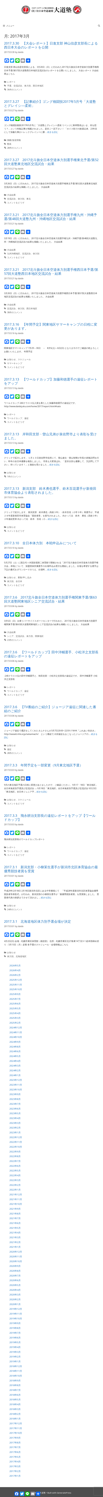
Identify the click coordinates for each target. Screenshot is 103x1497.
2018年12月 (15, 1366)
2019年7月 (15, 1332)
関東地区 (39, 636)
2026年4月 (15, 970)
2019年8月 (15, 1328)
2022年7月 (15, 1161)
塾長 (9, 143)
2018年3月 (15, 1409)
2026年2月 (15, 975)
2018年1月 (15, 1418)
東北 (28, 198)
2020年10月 (15, 1261)
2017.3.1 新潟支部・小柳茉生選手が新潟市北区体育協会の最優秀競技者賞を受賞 (51, 869)
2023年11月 (15, 1084)
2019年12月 (15, 1308)
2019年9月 (15, 1323)
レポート (11, 81)
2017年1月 (15, 1475)
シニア (10, 636)
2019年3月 (15, 1351)
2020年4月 (15, 1289)
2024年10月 (15, 1037)
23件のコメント (14, 639)
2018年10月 (15, 1375)
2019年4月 (15, 1347)
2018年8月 (15, 1385)
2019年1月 (15, 1361)
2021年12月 (15, 1194)
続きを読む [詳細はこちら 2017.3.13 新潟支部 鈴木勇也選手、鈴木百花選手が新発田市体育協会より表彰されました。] (53, 519)
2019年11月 (15, 1313)
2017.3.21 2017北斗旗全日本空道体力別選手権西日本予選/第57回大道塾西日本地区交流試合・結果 (51, 271)
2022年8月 (15, 1156)
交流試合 (18, 85)
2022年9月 (15, 1151)
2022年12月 (15, 1137)
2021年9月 (15, 1208)
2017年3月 (15, 1466)
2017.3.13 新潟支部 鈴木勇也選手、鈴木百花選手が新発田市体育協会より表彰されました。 (50, 490)
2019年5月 (15, 1342)
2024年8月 (15, 1046)
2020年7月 (15, 1275)
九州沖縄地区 (13, 253)
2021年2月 (15, 1242)
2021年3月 (15, 1237)
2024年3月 (15, 1065)
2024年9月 (15, 1041)
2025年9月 (15, 994)
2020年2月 (15, 1299)
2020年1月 (15, 1304)
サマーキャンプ (14, 363)
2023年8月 (15, 1099)
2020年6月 (15, 1280)
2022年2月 (15, 1185)
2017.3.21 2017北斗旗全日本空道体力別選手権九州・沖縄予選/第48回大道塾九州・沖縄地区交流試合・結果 (50, 216)
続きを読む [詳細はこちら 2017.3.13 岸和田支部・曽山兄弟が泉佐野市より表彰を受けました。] (54, 464)
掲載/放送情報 (14, 140)
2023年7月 (15, 1103)
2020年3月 (15, 1294)
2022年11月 (15, 1141)
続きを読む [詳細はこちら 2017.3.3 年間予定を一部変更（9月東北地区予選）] (42, 791)
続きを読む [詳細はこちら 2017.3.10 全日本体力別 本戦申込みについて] (52, 569)
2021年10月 (15, 1203)
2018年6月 (15, 1394)
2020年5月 (15, 1285)
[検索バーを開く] (99, 26)
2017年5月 (15, 1456)
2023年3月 (15, 1122)
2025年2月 (15, 1022)
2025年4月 (15, 1013)
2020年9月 (15, 1266)
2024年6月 (15, 1051)
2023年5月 (15, 1113)
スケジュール (24, 359)
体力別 (27, 85)
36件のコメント (14, 89)
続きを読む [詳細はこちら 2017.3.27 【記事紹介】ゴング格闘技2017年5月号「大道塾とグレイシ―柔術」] (52, 132)
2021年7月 (15, 1218)
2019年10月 (15, 1318)
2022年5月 (15, 1170)
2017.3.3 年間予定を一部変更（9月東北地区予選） (43, 765)
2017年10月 (15, 1432)
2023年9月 (15, 1094)
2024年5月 (15, 1056)
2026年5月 (15, 965)
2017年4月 (15, 1461)
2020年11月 (15, 1256)
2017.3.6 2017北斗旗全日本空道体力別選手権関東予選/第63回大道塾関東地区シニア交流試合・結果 (50, 599)
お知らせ (11, 359)
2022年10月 (15, 1146)
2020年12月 (15, 1251)
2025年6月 (15, 1003)
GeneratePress (64, 1492)
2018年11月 (15, 1370)
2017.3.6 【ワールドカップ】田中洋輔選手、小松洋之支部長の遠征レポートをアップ (51, 654)
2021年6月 (15, 1223)
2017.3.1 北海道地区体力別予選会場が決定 (37, 921)
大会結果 (11, 194)
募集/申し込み (25, 577)
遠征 (26, 418)
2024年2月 (15, 1070)
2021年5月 (15, 1227)
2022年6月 (15, 1165)
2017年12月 (15, 1423)
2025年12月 (15, 979)
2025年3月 (15, 1017)
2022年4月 (15, 1175)
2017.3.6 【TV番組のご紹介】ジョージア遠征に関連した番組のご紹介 (50, 709)
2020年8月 (15, 1270)
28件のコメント (14, 147)
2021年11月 (15, 1199)
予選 (9, 85)
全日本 (19, 581)
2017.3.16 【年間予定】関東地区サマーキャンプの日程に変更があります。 (50, 326)
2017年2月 (15, 1471)
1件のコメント (14, 476)
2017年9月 (15, 1437)
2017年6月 (15, 1452)
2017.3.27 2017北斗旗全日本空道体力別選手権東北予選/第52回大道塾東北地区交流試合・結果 (51, 161)
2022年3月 (15, 1180)
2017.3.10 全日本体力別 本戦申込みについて (40, 543)
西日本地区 (38, 85)
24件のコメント (14, 909)
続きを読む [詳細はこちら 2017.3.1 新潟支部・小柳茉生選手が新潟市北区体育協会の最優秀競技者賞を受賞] (46, 897)
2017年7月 (15, 1447)
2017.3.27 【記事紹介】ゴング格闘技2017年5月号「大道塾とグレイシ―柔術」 (50, 103)
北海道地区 (21, 956)
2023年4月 (15, 1118)
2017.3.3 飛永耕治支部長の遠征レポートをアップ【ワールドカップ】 (50, 817)
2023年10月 (15, 1089)
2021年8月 (15, 1213)
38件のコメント (14, 312)
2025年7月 (15, 998)
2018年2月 (15, 1413)
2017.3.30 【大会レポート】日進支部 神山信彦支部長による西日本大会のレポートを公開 (51, 45)
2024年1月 (15, 1075)
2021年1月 (15, 1246)
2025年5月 (15, 1008)
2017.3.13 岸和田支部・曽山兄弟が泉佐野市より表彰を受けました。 (50, 436)
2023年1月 (15, 1132)
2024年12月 (15, 1027)
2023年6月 (15, 1108)
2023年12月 (15, 1079)
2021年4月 (15, 1232)
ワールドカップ (14, 418)
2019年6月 (15, 1337)
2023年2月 (15, 1127)
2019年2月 (15, 1356)
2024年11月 (15, 1032)
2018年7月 (15, 1390)
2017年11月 (15, 1428)
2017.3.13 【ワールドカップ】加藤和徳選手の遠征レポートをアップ (51, 381)
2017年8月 (15, 1442)
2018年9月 (15, 1380)
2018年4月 (15, 1404)
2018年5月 (15, 1399)
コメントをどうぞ (15, 202)
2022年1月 (15, 1189)
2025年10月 (15, 989)
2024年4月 (15, 1060)
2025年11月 (15, 984)
